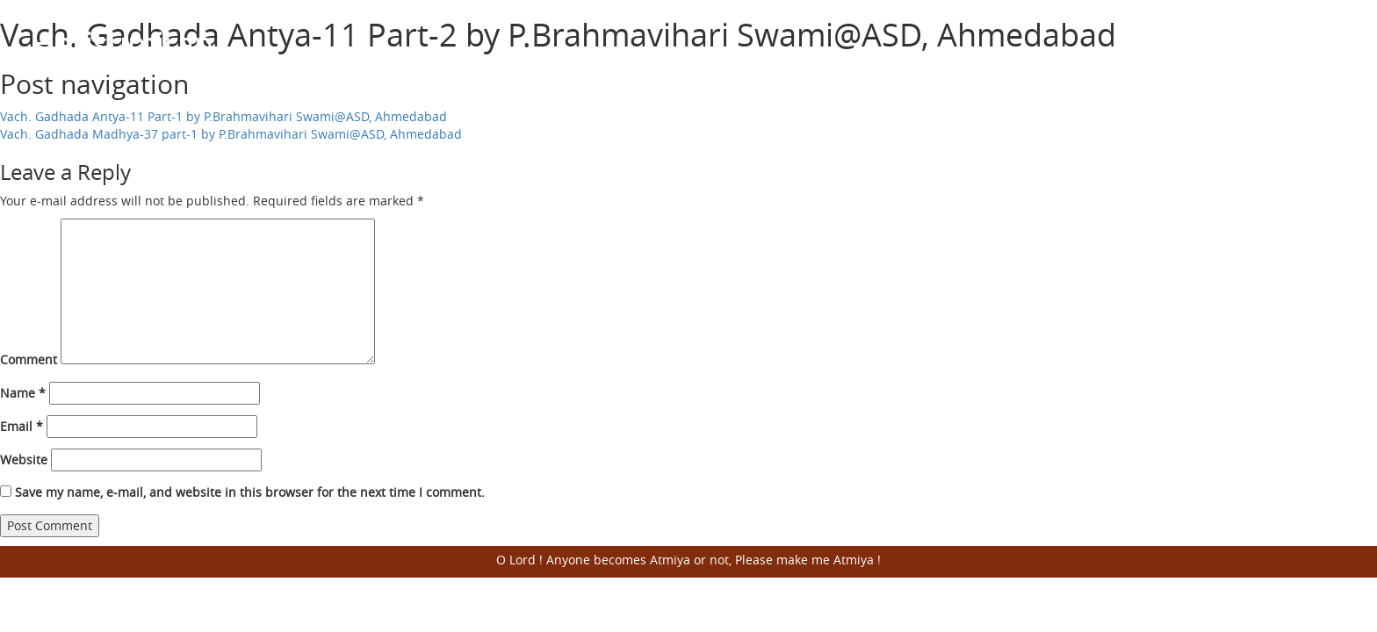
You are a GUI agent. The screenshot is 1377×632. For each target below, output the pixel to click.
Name (23, 392)
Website (23, 459)
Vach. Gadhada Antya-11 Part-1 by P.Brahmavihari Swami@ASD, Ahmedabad (223, 116)
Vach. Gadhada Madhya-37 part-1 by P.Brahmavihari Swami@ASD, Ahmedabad (231, 134)
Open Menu (1324, 44)
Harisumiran (122, 43)
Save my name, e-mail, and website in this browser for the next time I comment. (250, 492)
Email (21, 426)
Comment (28, 359)
